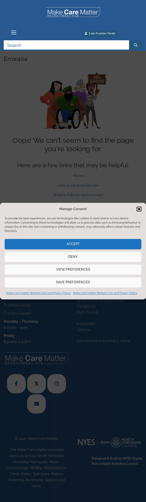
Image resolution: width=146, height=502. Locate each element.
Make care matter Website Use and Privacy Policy (38, 293)
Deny (73, 257)
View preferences (73, 270)
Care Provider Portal (100, 33)
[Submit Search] (135, 45)
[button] (139, 209)
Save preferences (73, 282)
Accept (73, 244)
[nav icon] (13, 32)
